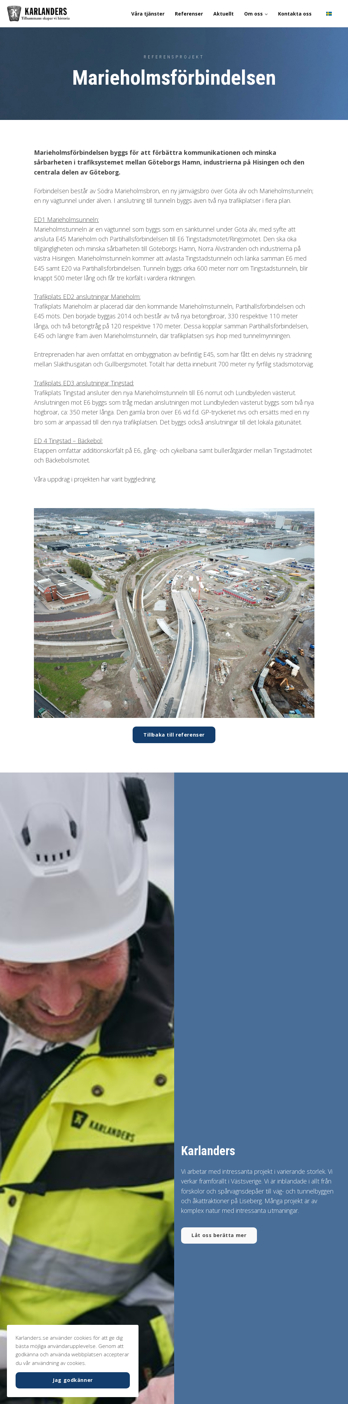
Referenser (189, 13)
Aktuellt (223, 13)
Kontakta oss (295, 13)
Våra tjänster (147, 13)
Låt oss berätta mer (218, 1235)
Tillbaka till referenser (174, 734)
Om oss (256, 13)
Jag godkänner (73, 1380)
